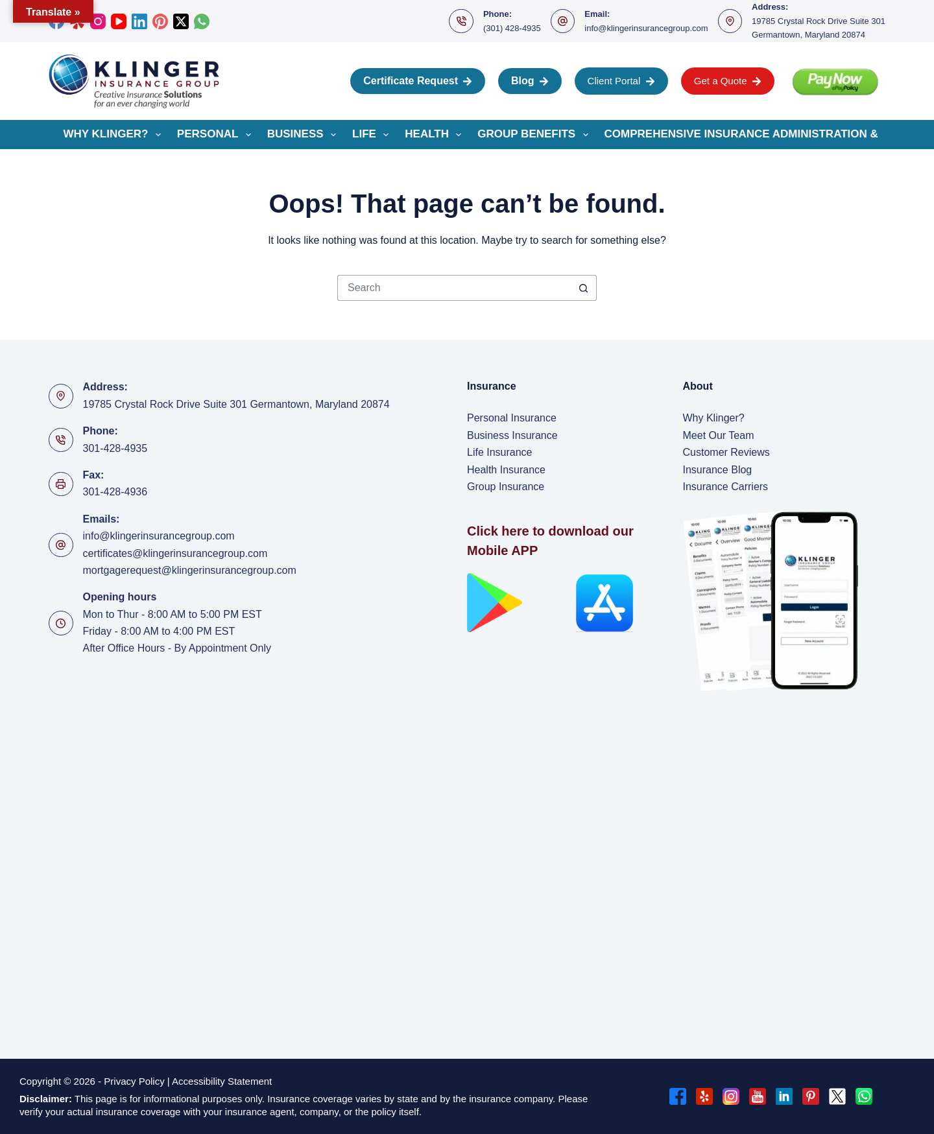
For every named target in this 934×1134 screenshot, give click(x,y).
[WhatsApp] (202, 21)
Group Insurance (505, 486)
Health (435, 135)
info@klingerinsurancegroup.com (646, 28)
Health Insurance (506, 469)
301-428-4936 (115, 491)
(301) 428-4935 (512, 28)
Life (373, 135)
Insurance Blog (717, 469)
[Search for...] (454, 288)
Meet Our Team (718, 435)
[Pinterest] (160, 21)
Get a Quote (727, 80)
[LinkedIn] (139, 21)
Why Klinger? (115, 135)
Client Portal (621, 80)
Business (304, 135)
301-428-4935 (115, 448)
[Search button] (584, 288)
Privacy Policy (134, 1081)
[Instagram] (98, 21)
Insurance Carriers (726, 486)
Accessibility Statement (223, 1081)
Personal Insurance (512, 417)
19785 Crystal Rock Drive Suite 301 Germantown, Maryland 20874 (236, 404)
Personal (216, 135)
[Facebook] (677, 1096)
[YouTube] (118, 21)
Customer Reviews (726, 452)
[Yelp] (704, 1096)
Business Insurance (512, 435)
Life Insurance (500, 452)
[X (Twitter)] (181, 21)
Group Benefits (535, 135)
